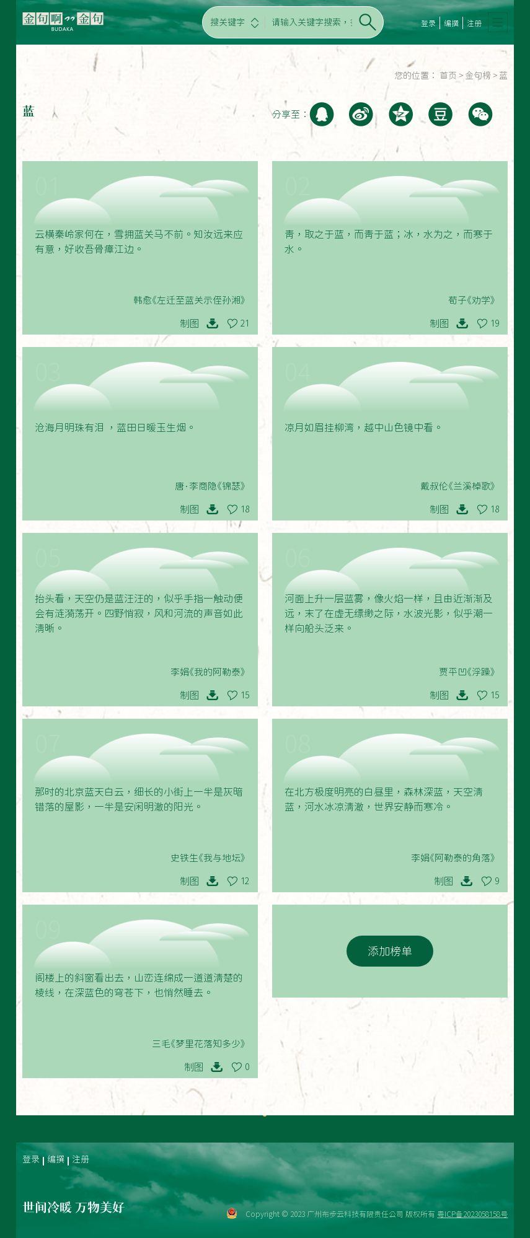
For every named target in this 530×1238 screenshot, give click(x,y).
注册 (474, 23)
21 (245, 323)
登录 (428, 23)
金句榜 (478, 75)
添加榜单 (390, 951)
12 (245, 881)
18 (245, 509)
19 (494, 323)
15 (245, 695)
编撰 (451, 23)
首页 (448, 75)
